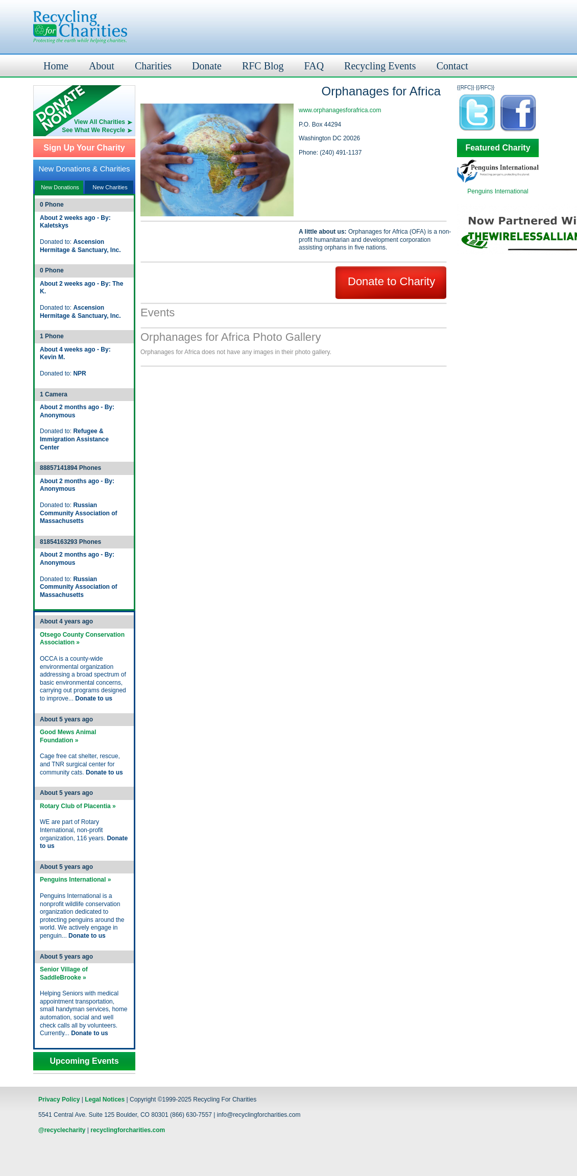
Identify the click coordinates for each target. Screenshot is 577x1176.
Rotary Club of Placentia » (78, 806)
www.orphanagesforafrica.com (340, 110)
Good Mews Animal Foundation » (68, 736)
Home (55, 65)
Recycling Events (380, 65)
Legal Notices (105, 1099)
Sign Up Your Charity (84, 148)
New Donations (60, 187)
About (101, 65)
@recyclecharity (61, 1130)
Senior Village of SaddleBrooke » (64, 973)
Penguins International (497, 191)
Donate (207, 65)
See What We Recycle (93, 130)
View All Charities (99, 122)
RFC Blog (263, 65)
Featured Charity (497, 148)
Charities (153, 65)
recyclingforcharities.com (127, 1130)
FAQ (314, 65)
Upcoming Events (84, 1061)
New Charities (109, 187)
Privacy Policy (59, 1099)
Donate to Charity (391, 281)
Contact (452, 65)
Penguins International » (75, 879)
